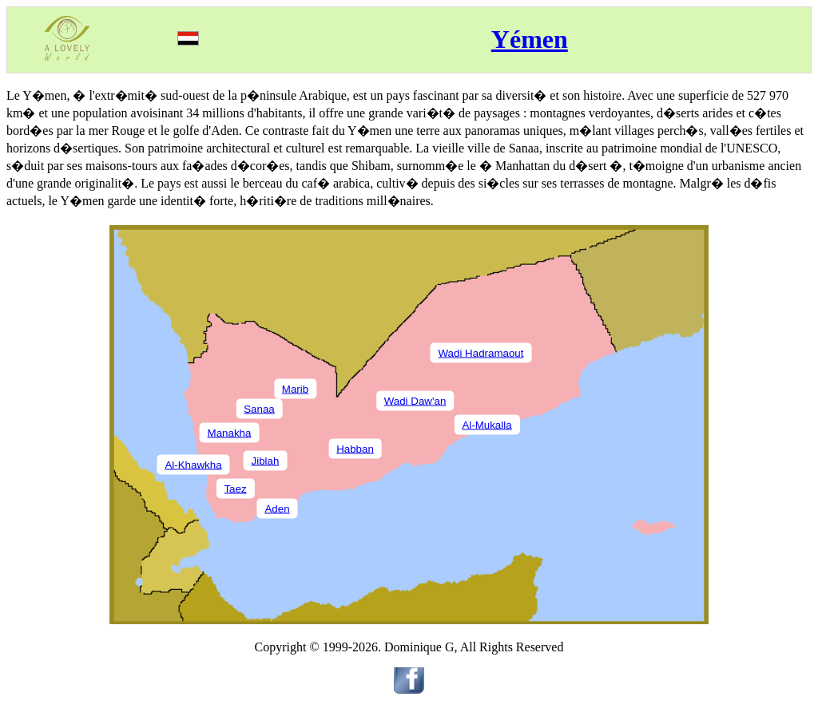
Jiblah (266, 460)
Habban (355, 448)
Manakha (230, 432)
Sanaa (259, 408)
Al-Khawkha (193, 464)
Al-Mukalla (486, 424)
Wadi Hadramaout (481, 352)
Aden (276, 508)
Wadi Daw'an (415, 400)
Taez (235, 488)
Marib (295, 388)
